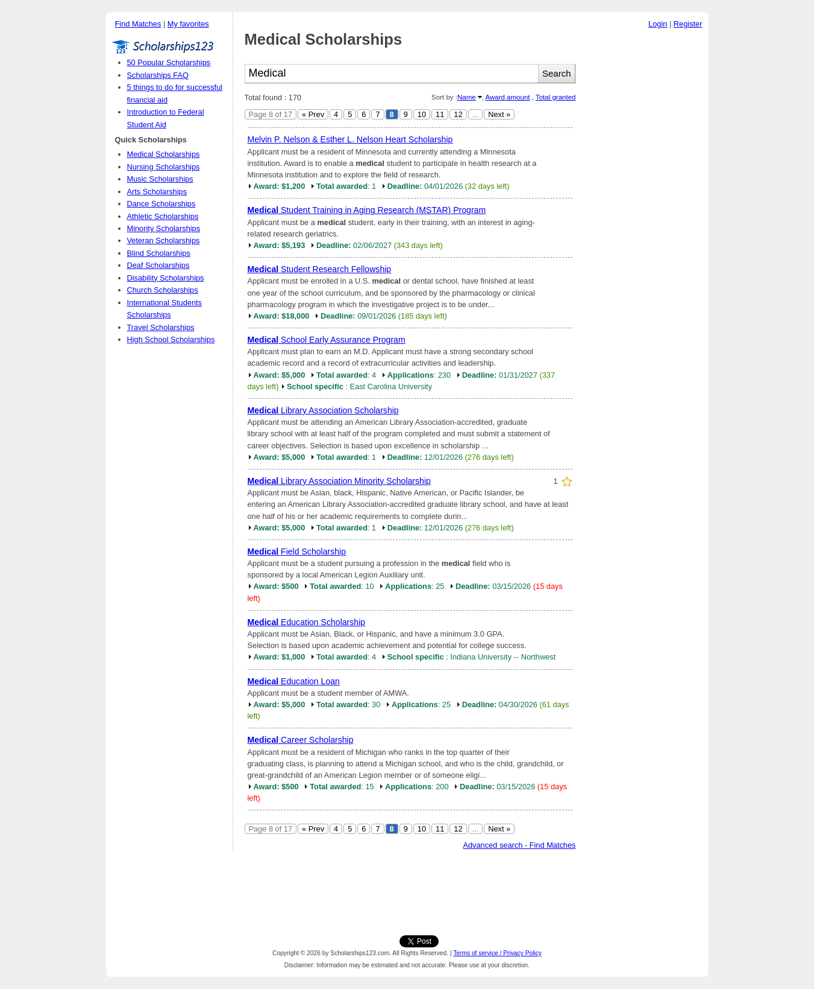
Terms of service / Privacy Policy (497, 953)
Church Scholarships (162, 289)
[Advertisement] (645, 217)
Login (657, 23)
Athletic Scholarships (163, 216)
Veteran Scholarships (163, 240)
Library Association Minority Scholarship (339, 481)
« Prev (313, 114)
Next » (499, 114)
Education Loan (294, 681)
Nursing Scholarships (163, 166)
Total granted (556, 97)
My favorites (188, 23)
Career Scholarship (301, 740)
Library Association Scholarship (323, 410)
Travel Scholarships (161, 327)
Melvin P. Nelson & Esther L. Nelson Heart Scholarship (350, 139)
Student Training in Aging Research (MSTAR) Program (367, 210)
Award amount (507, 97)
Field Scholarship (297, 551)
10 (422, 114)
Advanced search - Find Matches (519, 845)
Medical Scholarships (163, 154)
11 (440, 114)
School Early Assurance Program (326, 340)
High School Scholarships (171, 339)
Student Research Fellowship (320, 269)
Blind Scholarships (158, 253)
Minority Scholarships (164, 228)
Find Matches (138, 23)
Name (466, 97)
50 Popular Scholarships (169, 62)
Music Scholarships (160, 178)
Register (688, 23)
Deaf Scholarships (158, 265)
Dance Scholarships (161, 203)
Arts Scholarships (157, 191)
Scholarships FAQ (158, 75)
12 (458, 114)
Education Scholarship (307, 622)
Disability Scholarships (165, 277)
